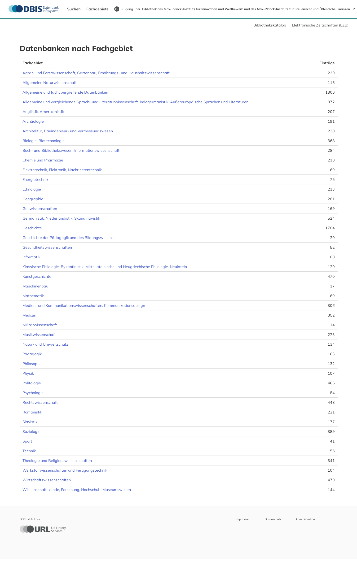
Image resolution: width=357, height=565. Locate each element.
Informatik (31, 257)
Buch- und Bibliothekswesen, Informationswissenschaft (70, 150)
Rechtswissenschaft (40, 402)
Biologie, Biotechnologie (43, 140)
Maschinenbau (35, 286)
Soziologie (31, 431)
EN (116, 9)
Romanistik (32, 412)
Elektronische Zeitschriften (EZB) (320, 25)
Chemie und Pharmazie (42, 160)
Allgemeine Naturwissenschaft (49, 82)
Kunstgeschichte (36, 276)
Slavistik (29, 421)
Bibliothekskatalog (269, 25)
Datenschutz (273, 519)
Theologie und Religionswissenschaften (57, 460)
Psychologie (33, 392)
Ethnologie (31, 189)
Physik (28, 373)
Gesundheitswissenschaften (47, 247)
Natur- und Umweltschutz (45, 344)
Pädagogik (32, 354)
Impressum (243, 519)
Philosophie (32, 363)
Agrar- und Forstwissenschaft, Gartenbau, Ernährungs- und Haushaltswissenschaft (96, 72)
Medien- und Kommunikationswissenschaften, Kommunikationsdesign (83, 305)
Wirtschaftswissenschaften (46, 480)
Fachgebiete (97, 9)
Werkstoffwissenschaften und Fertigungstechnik (64, 470)
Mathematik (33, 295)
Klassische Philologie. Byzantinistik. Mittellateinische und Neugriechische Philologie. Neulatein (104, 266)
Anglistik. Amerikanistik (43, 111)
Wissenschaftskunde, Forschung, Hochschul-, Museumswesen (76, 489)
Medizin (29, 315)
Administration (305, 519)
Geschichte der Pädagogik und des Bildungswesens (68, 237)
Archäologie (33, 121)
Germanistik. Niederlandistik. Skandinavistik (61, 218)
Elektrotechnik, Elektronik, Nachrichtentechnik (62, 169)
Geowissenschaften (39, 208)
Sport (27, 441)
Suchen (74, 9)
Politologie (31, 383)
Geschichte (32, 228)
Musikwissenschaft (39, 334)
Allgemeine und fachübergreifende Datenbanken (65, 92)
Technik (29, 450)
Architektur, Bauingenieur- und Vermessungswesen (67, 131)
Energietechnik (35, 179)
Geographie (32, 198)
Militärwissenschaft (39, 324)
